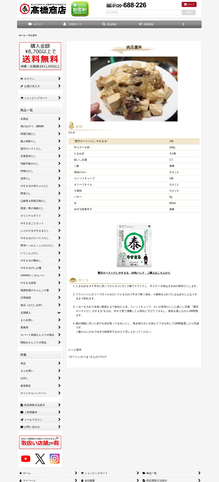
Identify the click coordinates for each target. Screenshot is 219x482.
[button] (109, 24)
